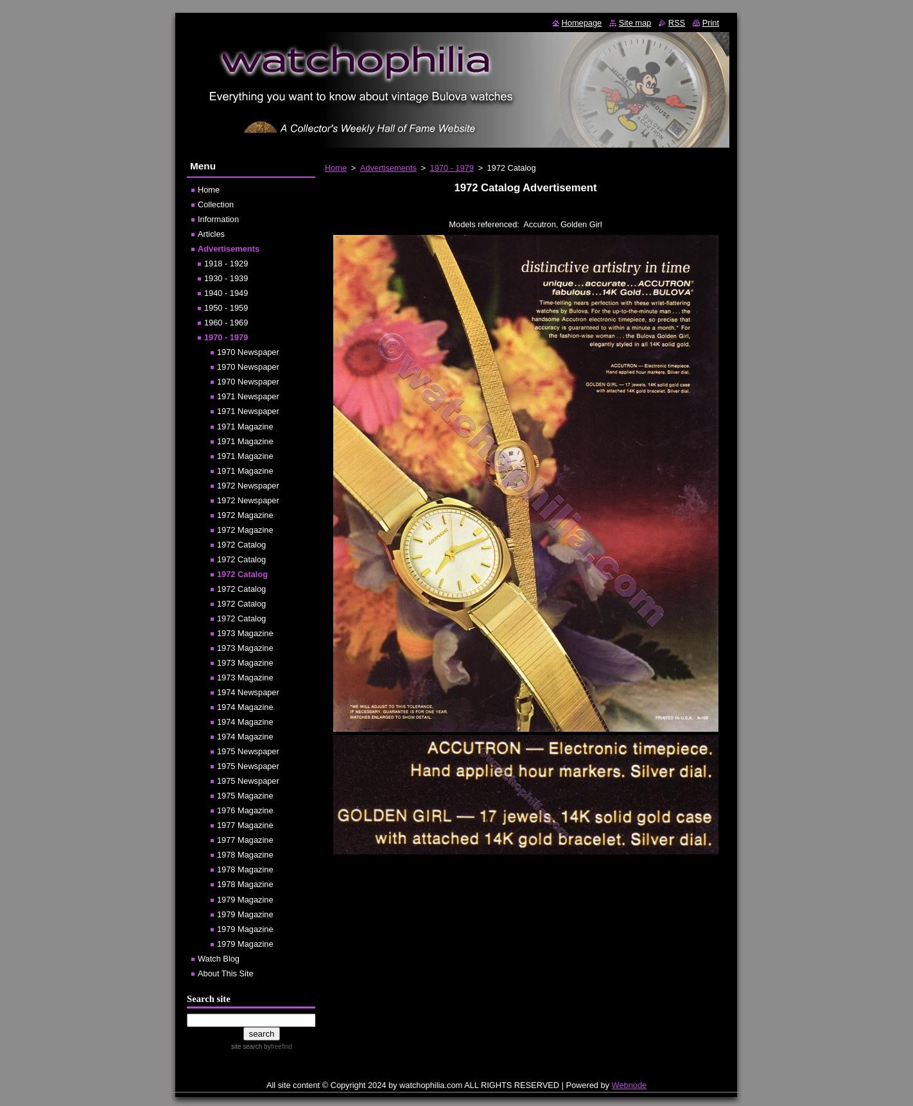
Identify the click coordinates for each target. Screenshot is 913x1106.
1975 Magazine (245, 795)
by (277, 1046)
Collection (216, 204)
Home (336, 168)
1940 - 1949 (226, 293)
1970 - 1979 (452, 168)
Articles (211, 234)
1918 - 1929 (226, 263)
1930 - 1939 (226, 278)
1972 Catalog (241, 544)
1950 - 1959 (226, 308)
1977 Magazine (245, 825)
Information (218, 219)
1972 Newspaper (248, 485)
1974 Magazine (245, 707)
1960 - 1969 (226, 322)
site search (246, 1046)
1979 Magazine (245, 899)
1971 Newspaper (248, 396)
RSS (676, 23)
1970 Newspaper (248, 352)
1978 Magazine (245, 855)
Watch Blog (218, 958)
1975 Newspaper (248, 751)
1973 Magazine (245, 633)
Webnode (629, 1085)
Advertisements (388, 168)
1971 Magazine (245, 426)
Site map (635, 23)
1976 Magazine (245, 810)
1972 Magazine (245, 515)
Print (710, 23)
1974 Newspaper (248, 692)
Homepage (582, 23)
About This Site (226, 973)
